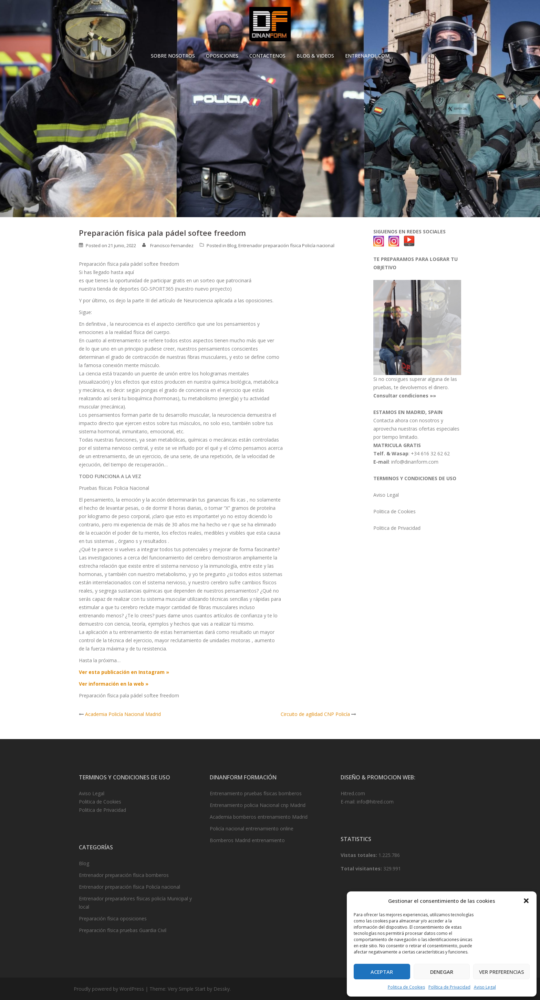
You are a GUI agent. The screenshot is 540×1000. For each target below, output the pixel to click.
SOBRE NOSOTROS (173, 55)
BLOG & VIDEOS (315, 55)
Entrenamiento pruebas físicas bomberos (256, 793)
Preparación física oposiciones (113, 918)
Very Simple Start (187, 989)
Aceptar (382, 971)
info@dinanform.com (414, 461)
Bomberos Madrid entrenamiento (247, 840)
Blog (231, 245)
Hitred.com (353, 793)
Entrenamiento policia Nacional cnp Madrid (257, 805)
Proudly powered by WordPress (109, 989)
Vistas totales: (359, 855)
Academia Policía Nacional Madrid (123, 714)
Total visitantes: (362, 868)
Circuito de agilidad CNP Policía (315, 714)
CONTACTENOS (267, 55)
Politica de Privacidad (396, 528)
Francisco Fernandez (172, 245)
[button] (526, 900)
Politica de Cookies (406, 987)
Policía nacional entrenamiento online (251, 828)
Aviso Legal (485, 987)
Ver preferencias (501, 971)
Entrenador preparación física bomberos (124, 875)
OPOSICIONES (222, 55)
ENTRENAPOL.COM (367, 55)
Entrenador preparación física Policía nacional (286, 245)
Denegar (441, 971)
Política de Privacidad (449, 987)
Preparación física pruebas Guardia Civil (122, 930)
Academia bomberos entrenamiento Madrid (259, 817)
